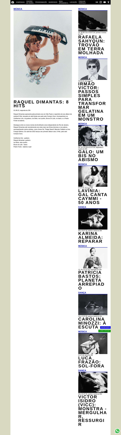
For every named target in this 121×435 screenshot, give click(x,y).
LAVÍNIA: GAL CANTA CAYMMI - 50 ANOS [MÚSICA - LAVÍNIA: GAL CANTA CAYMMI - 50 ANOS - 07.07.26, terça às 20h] (92, 196)
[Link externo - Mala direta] (97, 2)
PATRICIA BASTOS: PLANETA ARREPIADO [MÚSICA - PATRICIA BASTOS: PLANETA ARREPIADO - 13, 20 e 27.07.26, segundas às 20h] (91, 280)
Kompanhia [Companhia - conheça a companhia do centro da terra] (20, 2)
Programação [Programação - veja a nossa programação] (41, 2)
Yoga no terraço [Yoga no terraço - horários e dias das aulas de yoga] (82, 2)
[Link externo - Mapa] (108, 2)
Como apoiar (104, 331)
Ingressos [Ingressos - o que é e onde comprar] (53, 2)
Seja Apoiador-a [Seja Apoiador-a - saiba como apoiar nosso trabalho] (63, 2)
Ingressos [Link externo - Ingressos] (105, 327)
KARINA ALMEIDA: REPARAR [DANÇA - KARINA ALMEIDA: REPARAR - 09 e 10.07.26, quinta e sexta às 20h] (90, 237)
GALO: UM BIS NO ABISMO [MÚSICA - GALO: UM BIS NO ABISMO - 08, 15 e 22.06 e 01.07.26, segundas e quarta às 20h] (91, 155)
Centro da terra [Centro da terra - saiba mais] (30, 2)
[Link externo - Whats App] (117, 431)
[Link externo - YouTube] (104, 2)
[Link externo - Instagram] (100, 2)
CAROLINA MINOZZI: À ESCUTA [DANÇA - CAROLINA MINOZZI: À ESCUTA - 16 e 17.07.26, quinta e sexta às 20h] (92, 323)
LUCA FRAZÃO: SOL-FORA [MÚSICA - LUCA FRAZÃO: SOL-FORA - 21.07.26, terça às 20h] (91, 362)
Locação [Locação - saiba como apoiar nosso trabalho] (73, 2)
